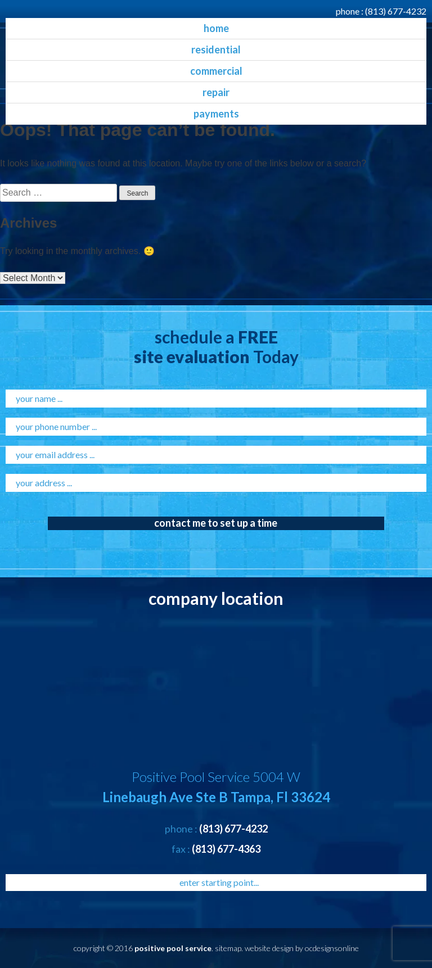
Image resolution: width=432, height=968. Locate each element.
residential (216, 49)
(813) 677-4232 (395, 11)
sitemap (228, 948)
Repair (216, 92)
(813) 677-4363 (226, 849)
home (216, 28)
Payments (216, 113)
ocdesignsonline (332, 948)
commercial (216, 71)
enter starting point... (219, 882)
